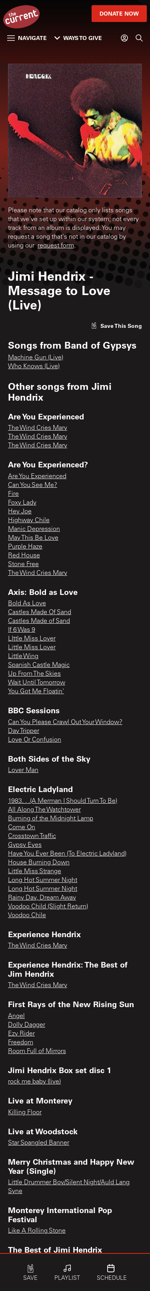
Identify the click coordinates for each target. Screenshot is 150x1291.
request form (56, 246)
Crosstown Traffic (32, 836)
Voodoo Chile (27, 915)
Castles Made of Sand (39, 621)
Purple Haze (25, 547)
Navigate (27, 38)
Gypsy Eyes (25, 845)
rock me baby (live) (34, 1082)
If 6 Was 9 (21, 630)
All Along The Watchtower (44, 810)
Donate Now (119, 13)
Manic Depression (34, 529)
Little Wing (23, 656)
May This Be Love (33, 538)
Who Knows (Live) (34, 366)
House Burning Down (39, 863)
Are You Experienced (37, 476)
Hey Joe (20, 512)
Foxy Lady (22, 503)
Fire (13, 494)
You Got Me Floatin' (36, 691)
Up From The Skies (34, 674)
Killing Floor (25, 1112)
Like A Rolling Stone (37, 1231)
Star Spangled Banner (38, 1143)
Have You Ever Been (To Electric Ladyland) (67, 854)
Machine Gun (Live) (35, 358)
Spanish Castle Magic (39, 665)
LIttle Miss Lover (32, 639)
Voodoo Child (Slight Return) (48, 907)
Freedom (20, 1043)
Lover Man (23, 770)
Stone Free (23, 564)
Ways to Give (78, 38)
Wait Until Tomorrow (36, 683)
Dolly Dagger (26, 1025)
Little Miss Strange (34, 871)
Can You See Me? (32, 485)
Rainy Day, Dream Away (42, 898)
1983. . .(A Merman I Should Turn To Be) (62, 801)
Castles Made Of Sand (39, 612)
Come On (21, 827)
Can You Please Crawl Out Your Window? (65, 722)
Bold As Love (27, 604)
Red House (24, 556)
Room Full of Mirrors (37, 1051)
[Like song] (116, 326)
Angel (16, 1016)
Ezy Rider (21, 1034)
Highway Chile (29, 520)
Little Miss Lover (32, 648)
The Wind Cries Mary (37, 428)
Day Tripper (23, 731)
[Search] (139, 38)
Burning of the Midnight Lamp (50, 819)
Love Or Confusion (34, 740)
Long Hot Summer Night (42, 880)
